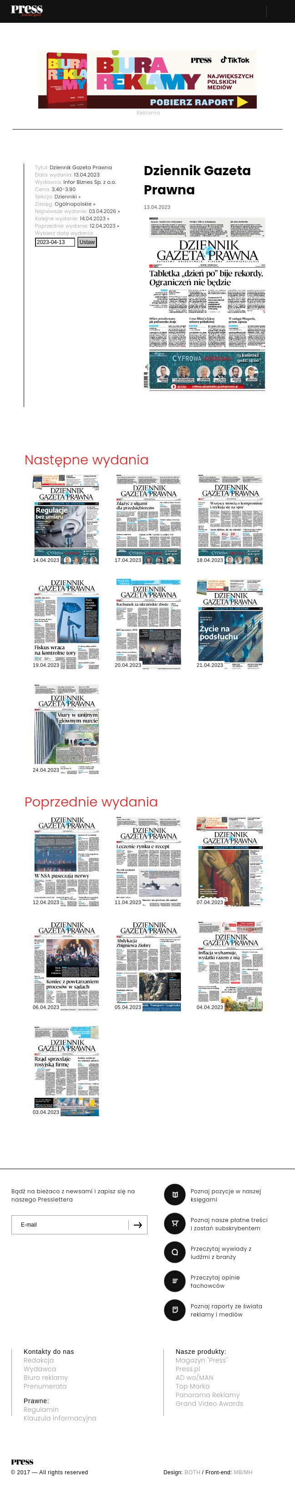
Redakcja (39, 1360)
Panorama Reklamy (208, 1395)
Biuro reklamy (46, 1377)
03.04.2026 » (104, 211)
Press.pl (188, 1369)
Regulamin (41, 1409)
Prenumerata (45, 1386)
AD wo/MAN (195, 1377)
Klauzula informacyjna (60, 1418)
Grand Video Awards (209, 1403)
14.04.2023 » (95, 218)
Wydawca (40, 1369)
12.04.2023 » (104, 225)
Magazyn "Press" (202, 1360)
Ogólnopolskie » (75, 204)
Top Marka (193, 1386)
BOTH (193, 1472)
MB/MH (243, 1472)
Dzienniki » (68, 196)
